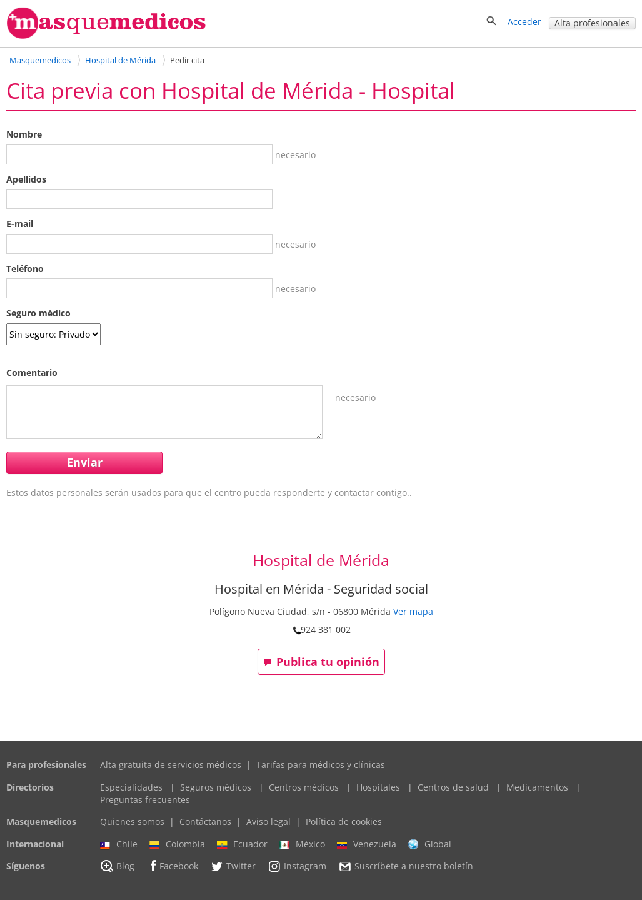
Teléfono (25, 269)
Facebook (172, 866)
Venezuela (366, 844)
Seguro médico (38, 313)
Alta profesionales (592, 23)
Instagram (297, 866)
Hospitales (378, 787)
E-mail (19, 224)
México (302, 844)
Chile (119, 844)
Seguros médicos (215, 787)
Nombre (24, 134)
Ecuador (242, 844)
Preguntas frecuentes (145, 800)
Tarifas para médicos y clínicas (320, 765)
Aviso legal (268, 821)
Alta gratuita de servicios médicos (170, 765)
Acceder (524, 22)
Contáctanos (205, 821)
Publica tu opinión (321, 661)
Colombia (177, 844)
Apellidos (26, 179)
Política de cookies (344, 821)
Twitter (233, 866)
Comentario (32, 372)
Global (429, 844)
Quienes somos (132, 821)
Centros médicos (304, 787)
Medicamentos (537, 787)
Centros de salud (453, 787)
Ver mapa (413, 611)
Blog (117, 866)
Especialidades (131, 787)
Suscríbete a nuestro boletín (405, 867)
